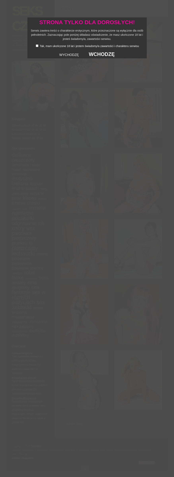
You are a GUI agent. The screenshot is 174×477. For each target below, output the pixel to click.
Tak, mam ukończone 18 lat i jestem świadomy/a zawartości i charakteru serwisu (89, 46)
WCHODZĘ (102, 54)
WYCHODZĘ (69, 55)
